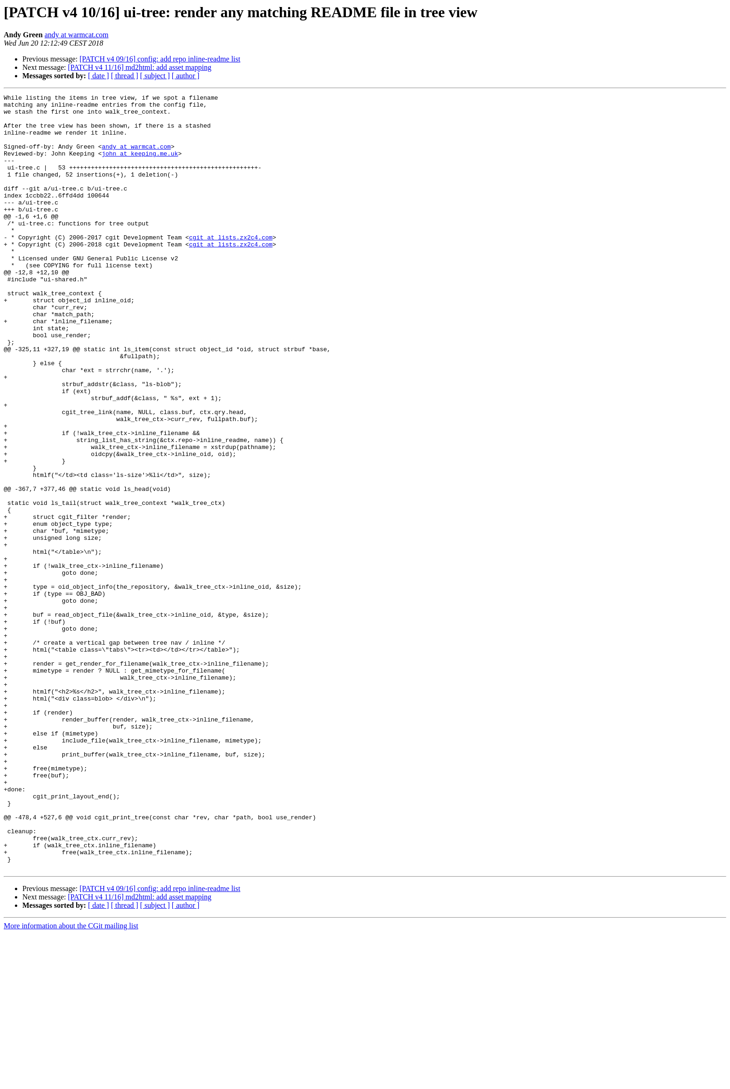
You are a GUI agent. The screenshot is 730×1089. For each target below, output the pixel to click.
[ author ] (186, 76)
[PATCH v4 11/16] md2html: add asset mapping (139, 67)
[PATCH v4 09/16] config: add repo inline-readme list (160, 59)
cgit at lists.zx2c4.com (230, 266)
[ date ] (98, 76)
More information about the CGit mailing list (71, 1081)
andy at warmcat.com (76, 35)
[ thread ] (124, 76)
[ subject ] (155, 76)
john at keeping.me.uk (140, 166)
